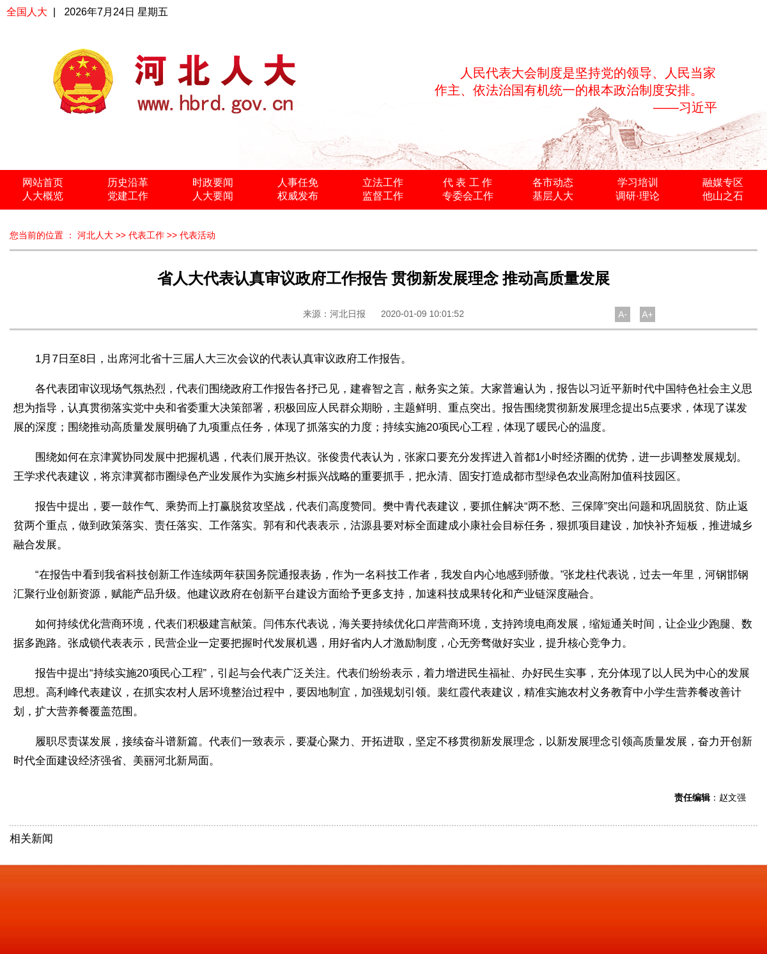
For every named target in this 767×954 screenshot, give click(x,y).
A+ (647, 314)
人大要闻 (212, 195)
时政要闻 (212, 182)
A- (622, 314)
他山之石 (722, 195)
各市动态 (552, 182)
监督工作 (382, 195)
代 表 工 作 (467, 182)
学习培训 (637, 182)
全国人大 (26, 11)
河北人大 (95, 235)
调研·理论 (637, 195)
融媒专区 (722, 182)
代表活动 (197, 235)
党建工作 (127, 195)
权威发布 (297, 195)
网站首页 (42, 182)
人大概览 (42, 195)
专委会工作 (467, 195)
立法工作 (382, 182)
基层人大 (552, 195)
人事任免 (297, 182)
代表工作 (146, 235)
